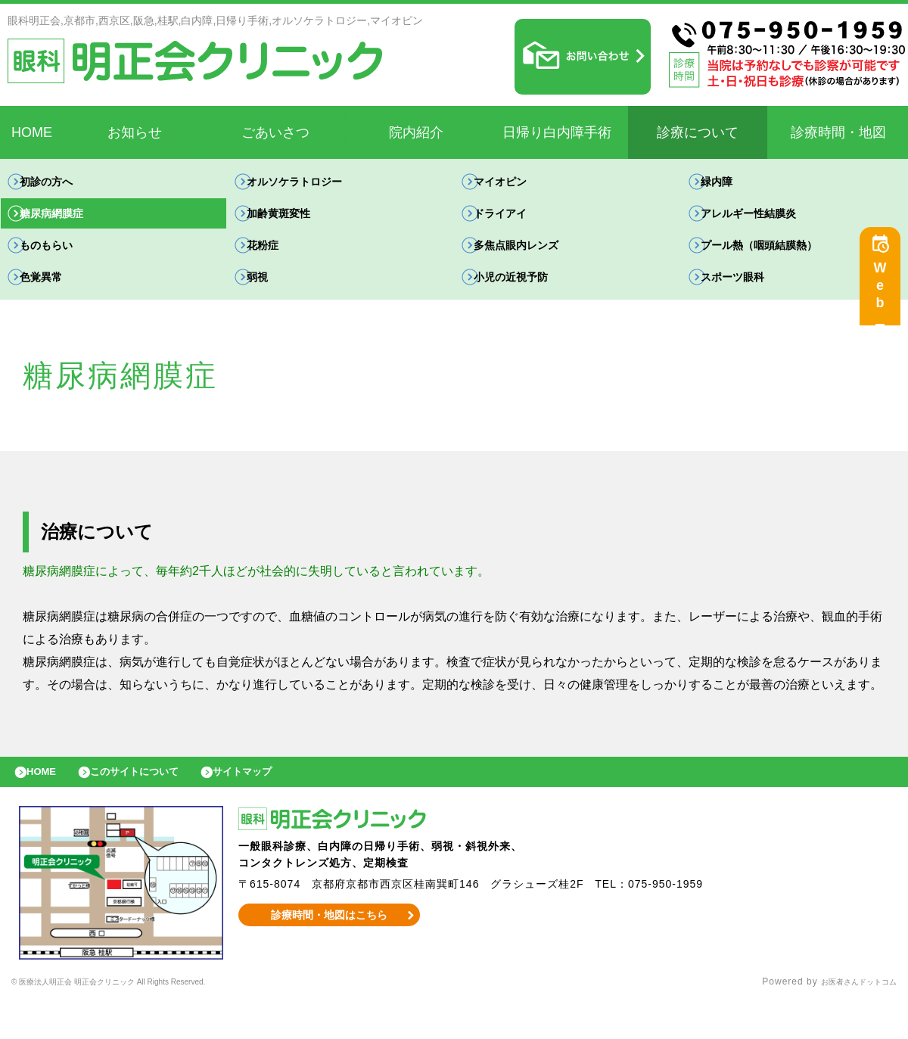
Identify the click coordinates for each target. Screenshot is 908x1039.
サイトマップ (277, 806)
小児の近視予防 (527, 303)
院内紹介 (416, 132)
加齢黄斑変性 (294, 224)
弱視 (270, 303)
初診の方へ (61, 185)
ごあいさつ (275, 132)
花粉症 (276, 263)
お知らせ (134, 132)
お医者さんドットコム (847, 1020)
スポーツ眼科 (748, 303)
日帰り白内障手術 (556, 132)
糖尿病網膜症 (67, 224)
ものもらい (61, 263)
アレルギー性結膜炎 (766, 224)
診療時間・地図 (838, 132)
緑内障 (730, 185)
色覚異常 (55, 303)
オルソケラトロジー (312, 185)
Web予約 (883, 296)
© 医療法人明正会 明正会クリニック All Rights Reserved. (142, 1020)
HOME (31, 132)
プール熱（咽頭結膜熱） (778, 263)
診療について (698, 132)
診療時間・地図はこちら (329, 953)
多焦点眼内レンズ (533, 263)
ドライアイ (515, 224)
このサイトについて (154, 806)
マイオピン (515, 185)
